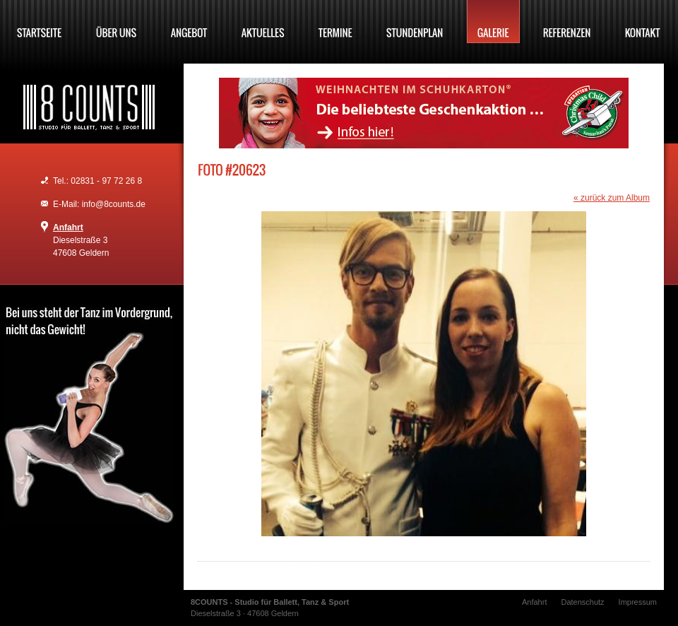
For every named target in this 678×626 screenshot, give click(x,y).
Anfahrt (68, 227)
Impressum (638, 602)
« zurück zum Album (611, 198)
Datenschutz (582, 602)
